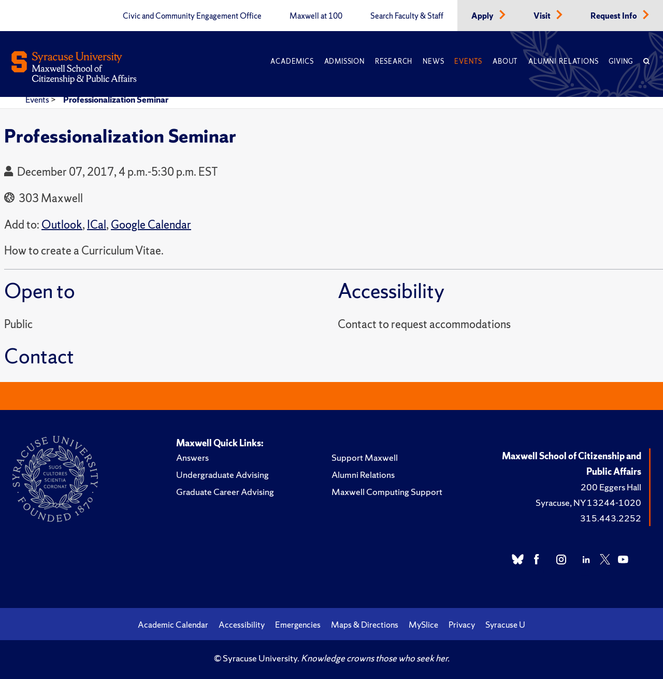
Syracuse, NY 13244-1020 (588, 502)
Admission (344, 61)
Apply (483, 16)
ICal (96, 224)
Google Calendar (151, 224)
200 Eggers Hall (611, 487)
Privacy (462, 624)
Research (393, 61)
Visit (543, 16)
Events (468, 61)
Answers (192, 457)
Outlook (61, 224)
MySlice (423, 624)
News (433, 61)
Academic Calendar (173, 624)
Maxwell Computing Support (387, 492)
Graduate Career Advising (225, 492)
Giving (621, 61)
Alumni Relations (563, 61)
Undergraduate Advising (222, 474)
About (505, 61)
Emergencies (298, 624)
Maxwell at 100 (316, 16)
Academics (291, 61)
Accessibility (242, 624)
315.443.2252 (610, 518)
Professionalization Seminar (115, 99)
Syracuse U (505, 624)
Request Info (614, 16)
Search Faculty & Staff (406, 16)
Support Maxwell (365, 457)
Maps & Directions (364, 624)
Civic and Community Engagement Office (192, 16)
